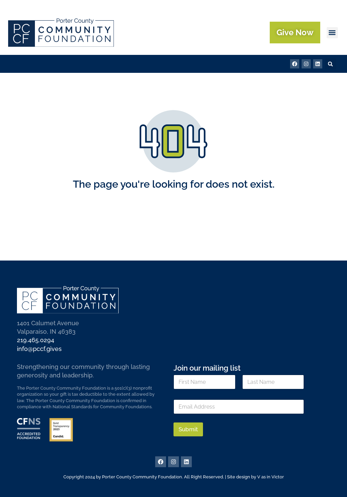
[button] (332, 32)
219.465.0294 (35, 340)
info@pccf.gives (39, 348)
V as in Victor (270, 476)
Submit (188, 429)
